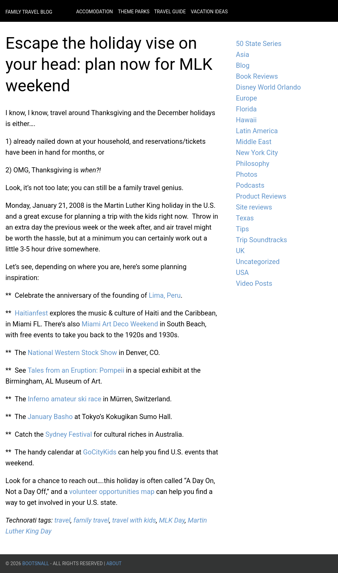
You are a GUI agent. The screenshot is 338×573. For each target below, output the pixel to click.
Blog (243, 65)
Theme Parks (134, 11)
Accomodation (94, 11)
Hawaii (246, 120)
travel (62, 520)
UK (240, 251)
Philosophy (252, 163)
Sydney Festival (68, 434)
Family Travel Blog (28, 12)
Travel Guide (170, 11)
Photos (246, 174)
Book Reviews (257, 76)
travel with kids (134, 520)
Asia (242, 54)
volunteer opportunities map (111, 491)
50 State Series (258, 44)
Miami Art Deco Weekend (120, 324)
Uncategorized (257, 262)
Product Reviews (261, 196)
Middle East (253, 142)
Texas (245, 218)
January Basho (50, 417)
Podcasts (250, 185)
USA (242, 272)
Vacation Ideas (209, 11)
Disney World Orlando (268, 87)
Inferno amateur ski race (64, 399)
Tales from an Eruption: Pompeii (76, 370)
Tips (242, 229)
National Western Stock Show (72, 353)
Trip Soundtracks (261, 240)
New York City (257, 153)
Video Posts (254, 283)
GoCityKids (99, 452)
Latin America (257, 131)
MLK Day (172, 520)
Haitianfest (31, 313)
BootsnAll (35, 563)
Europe (246, 98)
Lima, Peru (165, 295)
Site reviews (254, 207)
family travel (91, 520)
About (114, 563)
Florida (246, 109)
